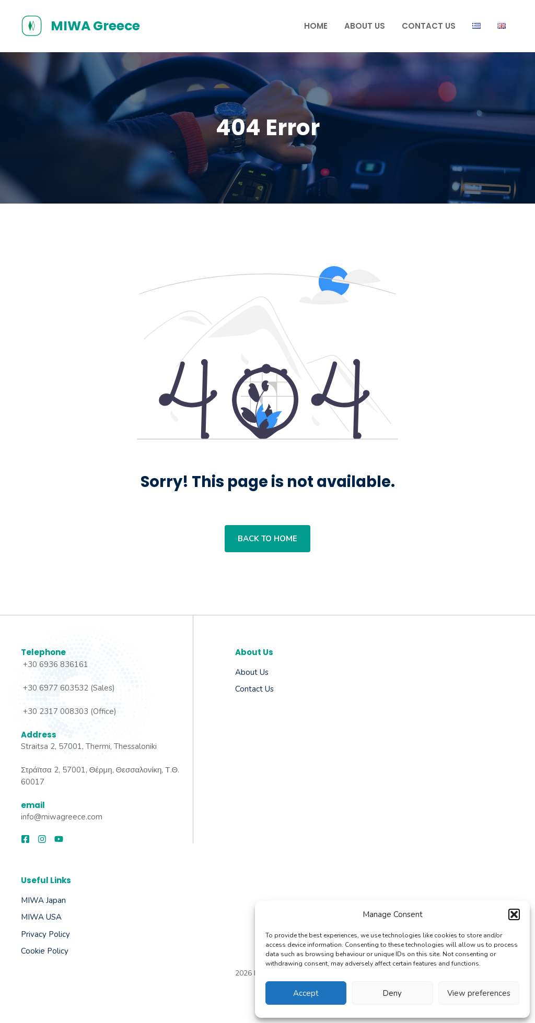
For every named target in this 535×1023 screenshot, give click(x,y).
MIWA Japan (43, 900)
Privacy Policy (45, 934)
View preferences (478, 993)
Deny (392, 993)
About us (252, 672)
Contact (249, 689)
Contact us (429, 25)
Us (268, 689)
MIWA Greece (95, 26)
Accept (306, 993)
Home (316, 25)
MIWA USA (41, 917)
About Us (364, 25)
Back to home (267, 538)
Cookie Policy (44, 951)
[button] (514, 914)
